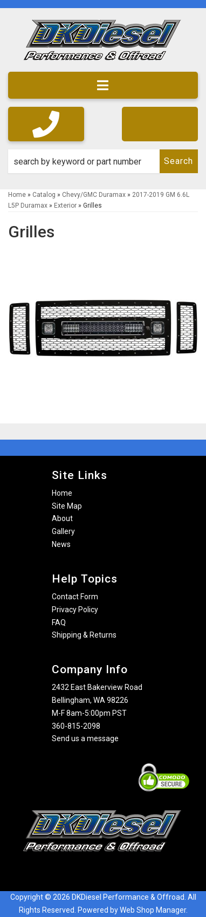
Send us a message (85, 738)
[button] (103, 161)
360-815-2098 (76, 726)
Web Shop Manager (153, 910)
